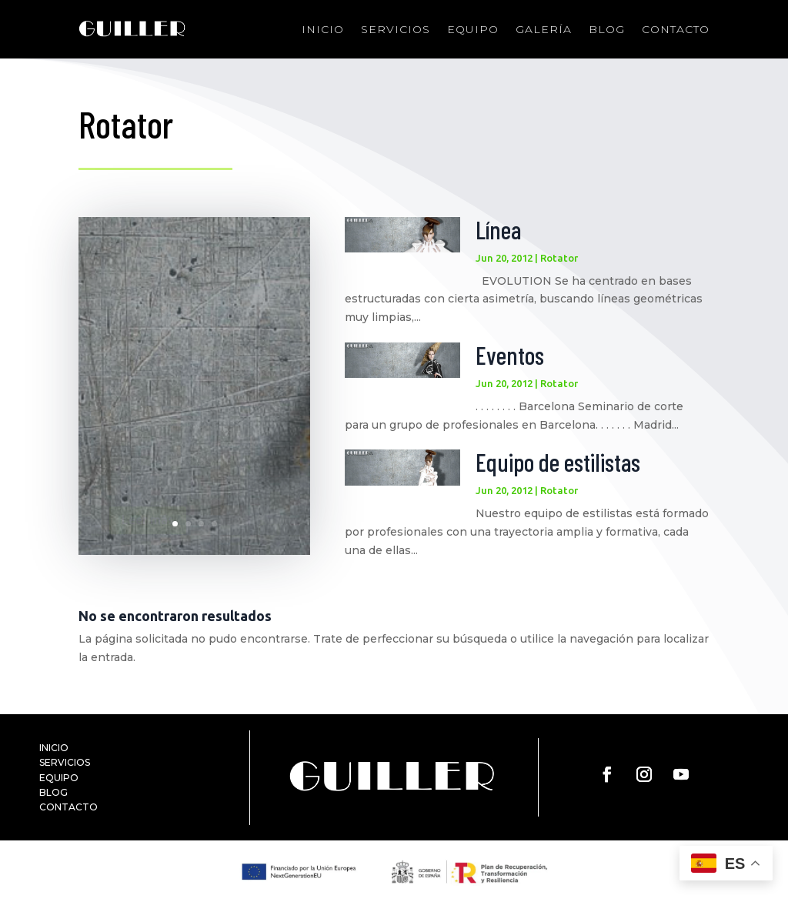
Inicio (323, 29)
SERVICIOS (64, 762)
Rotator (559, 257)
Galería (544, 29)
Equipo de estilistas (558, 461)
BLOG (53, 792)
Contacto (676, 29)
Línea (498, 229)
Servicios (395, 29)
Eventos (510, 354)
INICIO (53, 747)
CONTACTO (68, 807)
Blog (607, 29)
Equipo (473, 29)
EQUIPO (58, 777)
